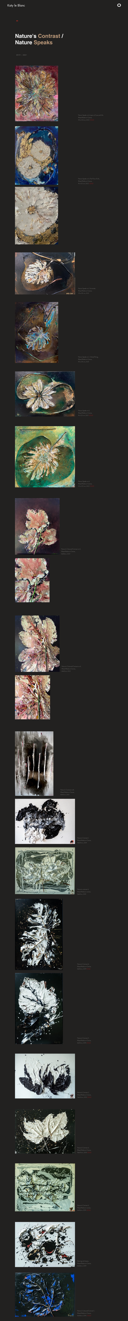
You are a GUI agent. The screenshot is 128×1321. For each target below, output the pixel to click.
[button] (119, 5)
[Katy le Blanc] (16, 5)
